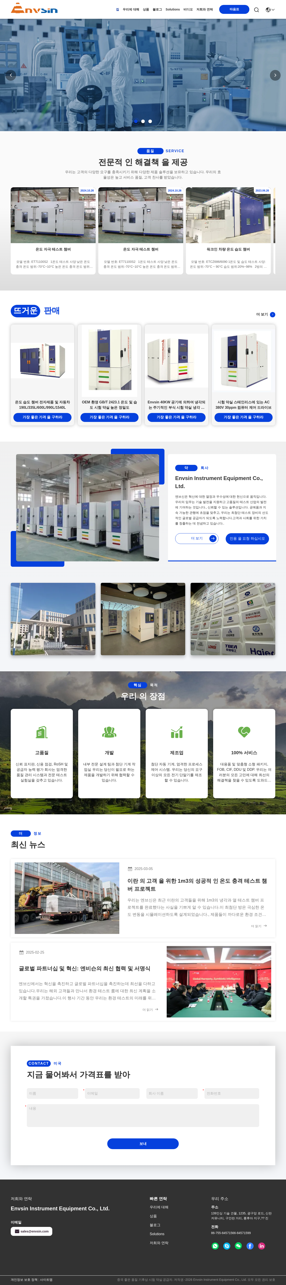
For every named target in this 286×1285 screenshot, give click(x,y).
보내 (143, 1144)
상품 (146, 9)
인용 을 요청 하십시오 (247, 538)
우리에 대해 (131, 9)
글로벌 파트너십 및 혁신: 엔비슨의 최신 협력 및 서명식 (84, 968)
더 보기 (265, 314)
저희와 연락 (204, 9)
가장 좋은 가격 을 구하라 (42, 417)
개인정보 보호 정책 (24, 1279)
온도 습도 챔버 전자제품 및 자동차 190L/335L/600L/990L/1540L (42, 404)
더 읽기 (259, 926)
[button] (136, 121)
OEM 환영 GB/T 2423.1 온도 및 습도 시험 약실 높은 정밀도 (109, 404)
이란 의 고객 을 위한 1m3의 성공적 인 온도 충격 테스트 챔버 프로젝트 (197, 885)
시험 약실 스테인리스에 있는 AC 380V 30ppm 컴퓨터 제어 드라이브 (244, 404)
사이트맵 (46, 1279)
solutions (173, 9)
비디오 (188, 9)
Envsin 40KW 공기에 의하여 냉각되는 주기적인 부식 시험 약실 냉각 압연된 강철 (177, 405)
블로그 (157, 9)
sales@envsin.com (31, 1231)
